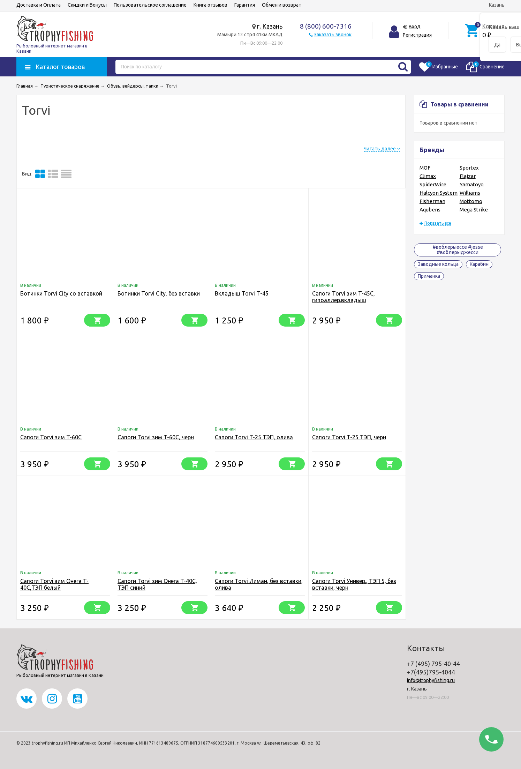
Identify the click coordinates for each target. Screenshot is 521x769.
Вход (415, 26)
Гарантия (244, 5)
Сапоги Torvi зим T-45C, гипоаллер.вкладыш (343, 296)
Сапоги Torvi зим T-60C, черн (156, 437)
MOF (425, 168)
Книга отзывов (210, 5)
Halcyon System (439, 193)
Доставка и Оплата (38, 5)
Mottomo (471, 201)
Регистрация (417, 35)
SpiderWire (433, 184)
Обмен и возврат (281, 5)
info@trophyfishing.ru (431, 680)
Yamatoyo (472, 184)
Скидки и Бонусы (87, 5)
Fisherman (432, 201)
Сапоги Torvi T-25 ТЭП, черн (349, 437)
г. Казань (269, 26)
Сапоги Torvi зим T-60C (51, 437)
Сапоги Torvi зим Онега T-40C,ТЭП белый (54, 584)
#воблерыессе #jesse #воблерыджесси (457, 249)
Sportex (469, 168)
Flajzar (468, 176)
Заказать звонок (333, 34)
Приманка (429, 276)
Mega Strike (474, 209)
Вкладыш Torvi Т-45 (242, 293)
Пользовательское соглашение (150, 5)
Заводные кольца (438, 264)
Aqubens (430, 209)
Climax (428, 176)
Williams (470, 193)
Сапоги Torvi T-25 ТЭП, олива (254, 437)
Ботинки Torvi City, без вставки (159, 293)
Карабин (479, 264)
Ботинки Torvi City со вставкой (61, 293)
